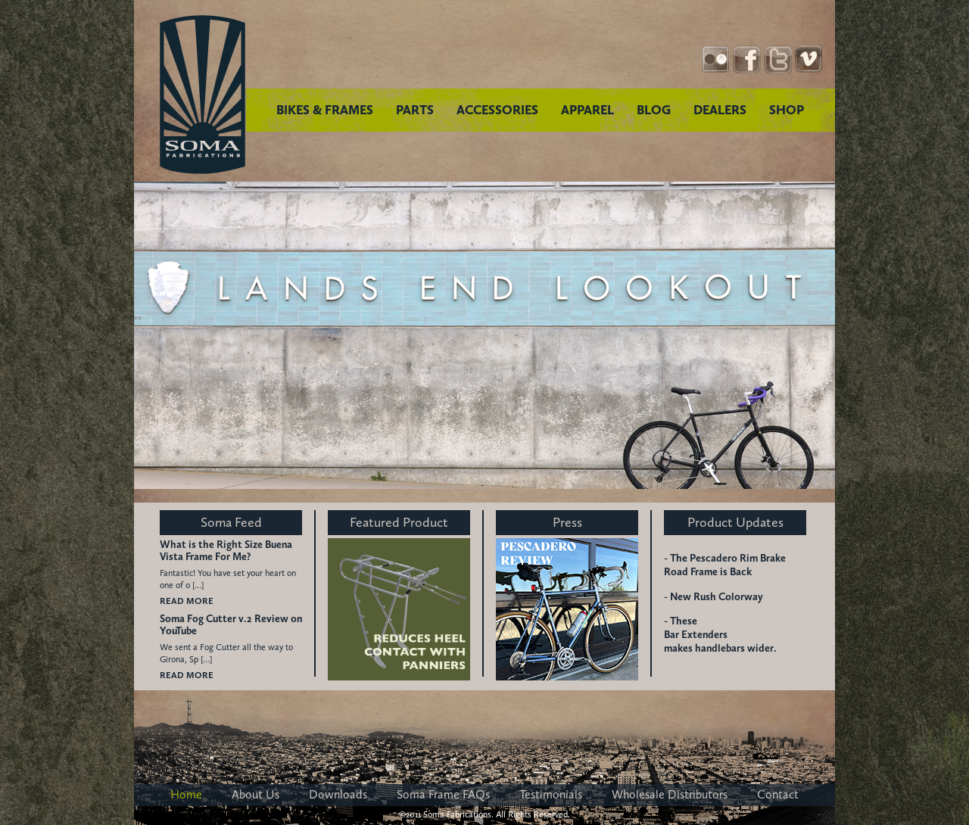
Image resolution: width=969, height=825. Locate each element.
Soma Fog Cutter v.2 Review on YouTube (231, 625)
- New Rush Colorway (713, 596)
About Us (255, 794)
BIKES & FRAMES (324, 109)
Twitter (778, 59)
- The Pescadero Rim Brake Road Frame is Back (725, 565)
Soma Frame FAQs (443, 794)
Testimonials (550, 794)
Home (186, 794)
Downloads (338, 794)
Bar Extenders (696, 634)
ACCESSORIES (497, 109)
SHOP (786, 109)
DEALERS (719, 109)
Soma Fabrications (202, 94)
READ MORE (186, 601)
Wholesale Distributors (670, 794)
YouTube (809, 59)
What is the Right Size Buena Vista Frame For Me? (226, 551)
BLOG (654, 109)
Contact (778, 794)
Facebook (747, 59)
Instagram (716, 59)
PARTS (415, 109)
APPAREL (587, 109)
